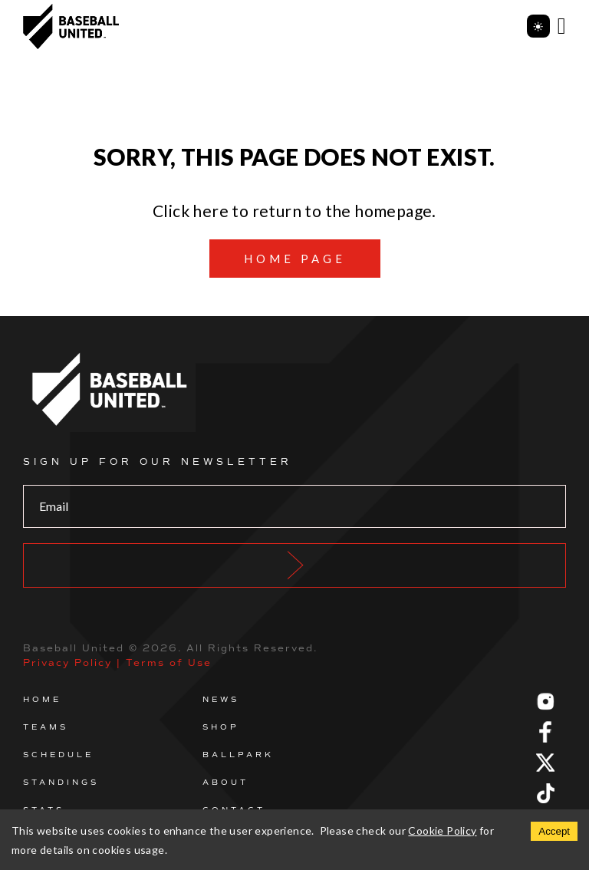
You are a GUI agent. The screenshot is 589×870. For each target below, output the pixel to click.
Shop (220, 727)
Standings (61, 782)
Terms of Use (169, 662)
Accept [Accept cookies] (554, 831)
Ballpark (238, 755)
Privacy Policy (67, 662)
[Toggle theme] (538, 26)
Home (42, 699)
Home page (295, 258)
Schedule (58, 755)
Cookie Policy (442, 830)
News (220, 699)
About (225, 782)
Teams (45, 727)
